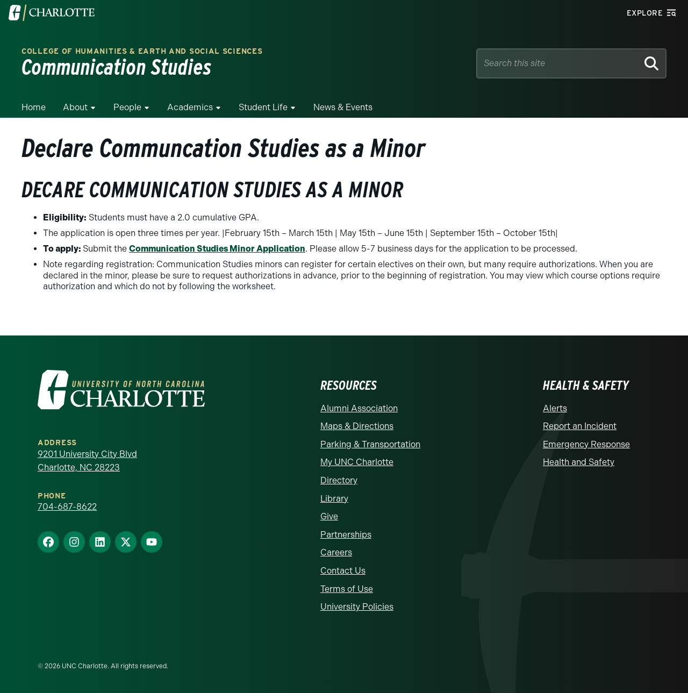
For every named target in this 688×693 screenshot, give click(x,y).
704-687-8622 (67, 507)
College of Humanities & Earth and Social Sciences (142, 51)
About (75, 107)
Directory (338, 480)
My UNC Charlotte (356, 462)
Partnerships (345, 535)
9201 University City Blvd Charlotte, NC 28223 (87, 461)
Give (329, 516)
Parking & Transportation (370, 444)
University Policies (356, 607)
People (127, 107)
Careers (336, 552)
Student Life (263, 107)
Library (334, 499)
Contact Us (343, 571)
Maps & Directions (356, 426)
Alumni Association (359, 408)
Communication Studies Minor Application (217, 249)
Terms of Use (346, 589)
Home (34, 107)
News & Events (342, 107)
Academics (190, 107)
